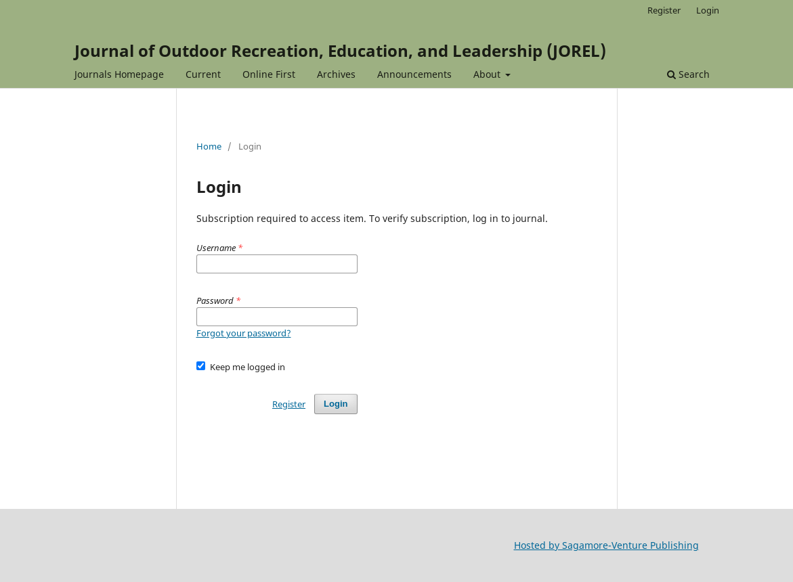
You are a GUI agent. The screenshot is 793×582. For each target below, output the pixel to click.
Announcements (414, 74)
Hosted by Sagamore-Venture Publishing (606, 545)
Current (203, 74)
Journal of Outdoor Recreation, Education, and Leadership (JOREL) (340, 50)
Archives (336, 74)
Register (664, 10)
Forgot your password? (243, 333)
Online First (268, 74)
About (488, 74)
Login (707, 10)
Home (208, 146)
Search (688, 74)
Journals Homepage (119, 74)
